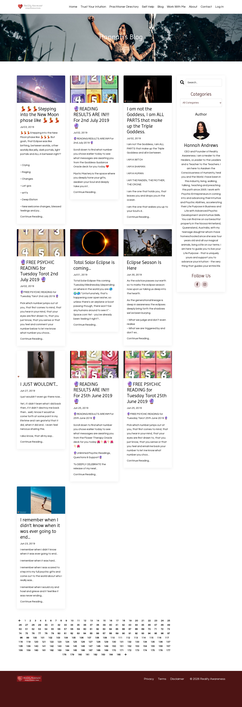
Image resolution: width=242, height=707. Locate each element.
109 (158, 653)
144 (148, 661)
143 (140, 661)
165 (24, 670)
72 (43, 649)
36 (97, 640)
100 (83, 653)
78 (84, 649)
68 (165, 644)
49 (36, 644)
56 (84, 644)
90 (165, 649)
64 (138, 644)
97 (62, 653)
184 (91, 674)
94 (42, 653)
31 (63, 640)
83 (118, 649)
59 (104, 644)
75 (63, 649)
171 (73, 670)
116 (65, 657)
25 (23, 640)
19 (134, 636)
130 (32, 661)
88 (152, 649)
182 (164, 670)
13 (94, 636)
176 (115, 670)
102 (100, 653)
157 (107, 666)
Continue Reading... (32, 225)
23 (161, 636)
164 (164, 666)
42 (138, 640)
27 (36, 640)
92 (28, 653)
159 (123, 666)
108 (149, 653)
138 (98, 661)
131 (40, 661)
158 (115, 666)
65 (145, 644)
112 (32, 657)
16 (114, 636)
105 (125, 653)
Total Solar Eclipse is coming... (85, 277)
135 (73, 661)
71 (36, 649)
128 (164, 657)
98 (69, 653)
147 (24, 666)
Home (73, 6)
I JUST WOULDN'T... (34, 398)
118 (82, 657)
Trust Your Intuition (93, 6)
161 (140, 666)
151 (57, 666)
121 (107, 657)
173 (90, 670)
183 (83, 674)
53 (63, 644)
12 (87, 636)
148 (32, 666)
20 (141, 636)
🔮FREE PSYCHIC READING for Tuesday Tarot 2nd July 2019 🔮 (40, 280)
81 (104, 649)
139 (107, 661)
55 (77, 644)
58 (97, 644)
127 (156, 657)
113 (40, 657)
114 (49, 657)
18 (128, 636)
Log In (219, 6)
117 (73, 657)
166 (32, 670)
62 (124, 644)
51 (50, 644)
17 (121, 636)
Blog (160, 6)
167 (40, 670)
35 (90, 640)
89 (158, 649)
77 (77, 649)
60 (111, 644)
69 (23, 649)
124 (131, 657)
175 (107, 670)
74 (57, 649)
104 (116, 653)
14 (100, 636)
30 (57, 640)
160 (131, 666)
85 (131, 649)
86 (138, 649)
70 (29, 649)
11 (80, 636)
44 (152, 640)
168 (49, 670)
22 (155, 636)
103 (108, 653)
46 (165, 640)
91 (21, 653)
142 (131, 661)
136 (82, 661)
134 (65, 661)
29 (50, 640)
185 (99, 674)
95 (48, 653)
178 (131, 670)
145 (156, 661)
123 (123, 657)
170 (65, 670)
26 (29, 640)
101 (91, 653)
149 (40, 666)
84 (124, 649)
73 (50, 649)
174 (98, 670)
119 (90, 657)
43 (145, 640)
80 (97, 649)
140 (115, 661)
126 (148, 657)
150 (49, 666)
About (193, 6)
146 (164, 661)
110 (166, 653)
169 (57, 670)
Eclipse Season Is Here (146, 274)
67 (158, 644)
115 (57, 657)
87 (145, 649)
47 (23, 644)
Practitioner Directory (124, 6)
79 (90, 649)
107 (141, 653)
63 (131, 644)
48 (29, 644)
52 (57, 644)
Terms (162, 698)
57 (90, 644)
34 (84, 640)
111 (24, 657)
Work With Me (176, 6)
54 (70, 644)
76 (70, 649)
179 (140, 670)
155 (90, 666)
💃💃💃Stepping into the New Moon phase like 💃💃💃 (40, 118)
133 (57, 661)
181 (156, 670)
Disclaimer (177, 698)
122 (115, 657)
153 (73, 666)
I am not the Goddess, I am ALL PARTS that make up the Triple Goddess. (148, 122)
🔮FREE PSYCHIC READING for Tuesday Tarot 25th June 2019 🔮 (145, 408)
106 (133, 653)
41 (131, 640)
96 (55, 653)
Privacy (149, 698)
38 (111, 640)
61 (118, 644)
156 (98, 666)
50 (43, 644)
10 (73, 636)
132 (49, 661)
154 (82, 666)
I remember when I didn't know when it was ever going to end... (40, 542)
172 (82, 670)
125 (140, 657)
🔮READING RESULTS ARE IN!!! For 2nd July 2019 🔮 (93, 118)
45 (158, 640)
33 (77, 640)
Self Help (148, 6)
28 (43, 640)
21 (148, 636)
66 (152, 644)
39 (118, 640)
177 (123, 670)
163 (156, 666)
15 (107, 636)
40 (124, 640)
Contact (206, 6)
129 (24, 661)
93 (35, 653)
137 (90, 661)
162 (148, 666)
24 (168, 636)
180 (148, 670)
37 (104, 640)
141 (123, 661)
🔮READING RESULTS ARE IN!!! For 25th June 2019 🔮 (93, 404)
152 (65, 666)
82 (111, 649)
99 (75, 653)
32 (70, 640)
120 (98, 657)
